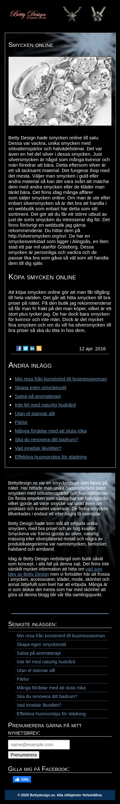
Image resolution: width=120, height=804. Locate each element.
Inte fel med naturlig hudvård (45, 404)
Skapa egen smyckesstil (40, 387)
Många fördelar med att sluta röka (50, 430)
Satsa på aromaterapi (37, 396)
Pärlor (21, 422)
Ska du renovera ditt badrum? (46, 439)
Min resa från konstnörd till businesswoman (61, 378)
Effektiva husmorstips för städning (51, 456)
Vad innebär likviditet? (38, 448)
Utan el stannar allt (35, 413)
